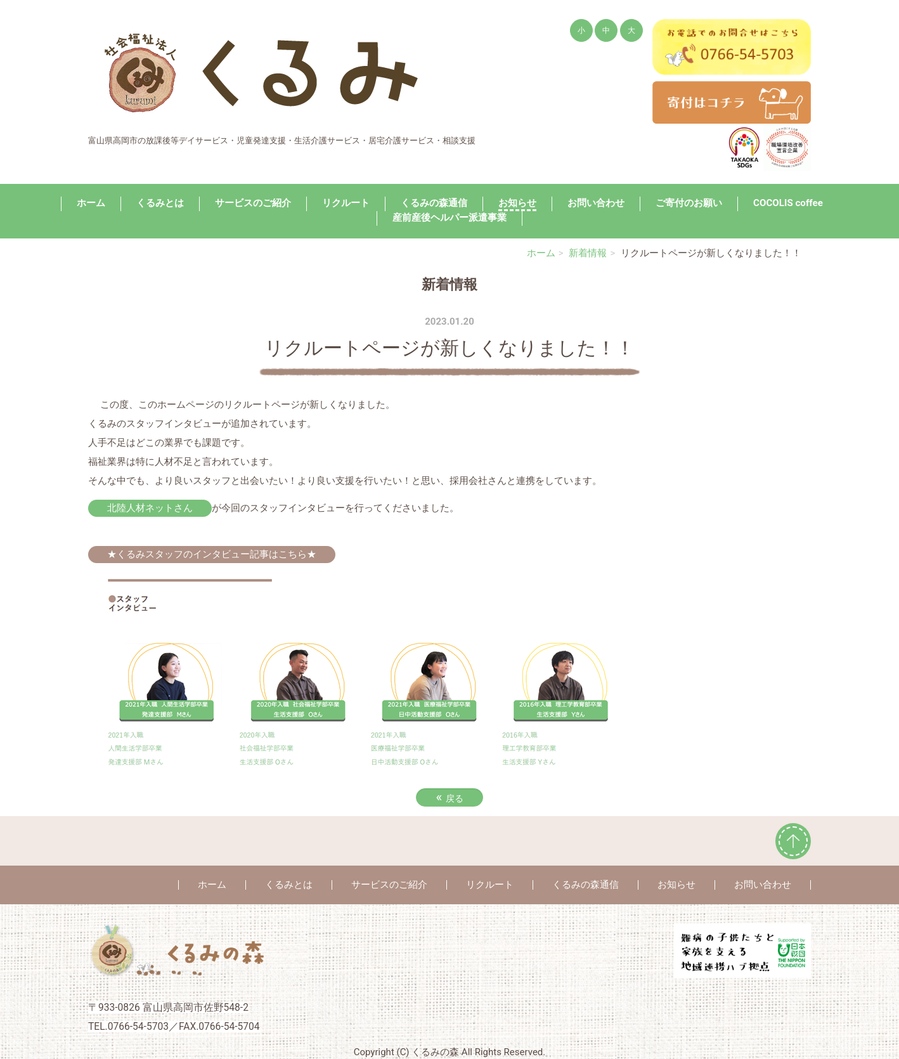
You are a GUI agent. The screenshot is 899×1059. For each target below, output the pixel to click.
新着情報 (588, 253)
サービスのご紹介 (253, 203)
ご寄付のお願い (689, 203)
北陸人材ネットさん (150, 508)
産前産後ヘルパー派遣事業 (449, 217)
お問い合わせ (595, 203)
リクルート (346, 203)
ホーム (91, 203)
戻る (449, 797)
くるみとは (160, 203)
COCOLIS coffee (788, 203)
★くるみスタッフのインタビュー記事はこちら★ (211, 554)
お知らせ (517, 203)
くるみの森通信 (434, 203)
